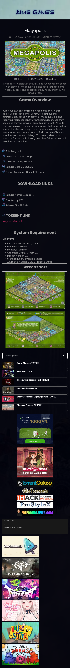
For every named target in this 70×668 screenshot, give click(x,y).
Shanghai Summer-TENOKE (29, 405)
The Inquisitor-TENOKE (27, 388)
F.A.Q (6, 525)
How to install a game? (14, 527)
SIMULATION (42, 37)
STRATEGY (55, 37)
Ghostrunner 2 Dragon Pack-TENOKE (33, 380)
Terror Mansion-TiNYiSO (28, 363)
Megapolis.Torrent (12, 221)
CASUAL (31, 37)
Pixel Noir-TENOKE (25, 371)
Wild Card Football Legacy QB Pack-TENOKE (36, 397)
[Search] (64, 356)
